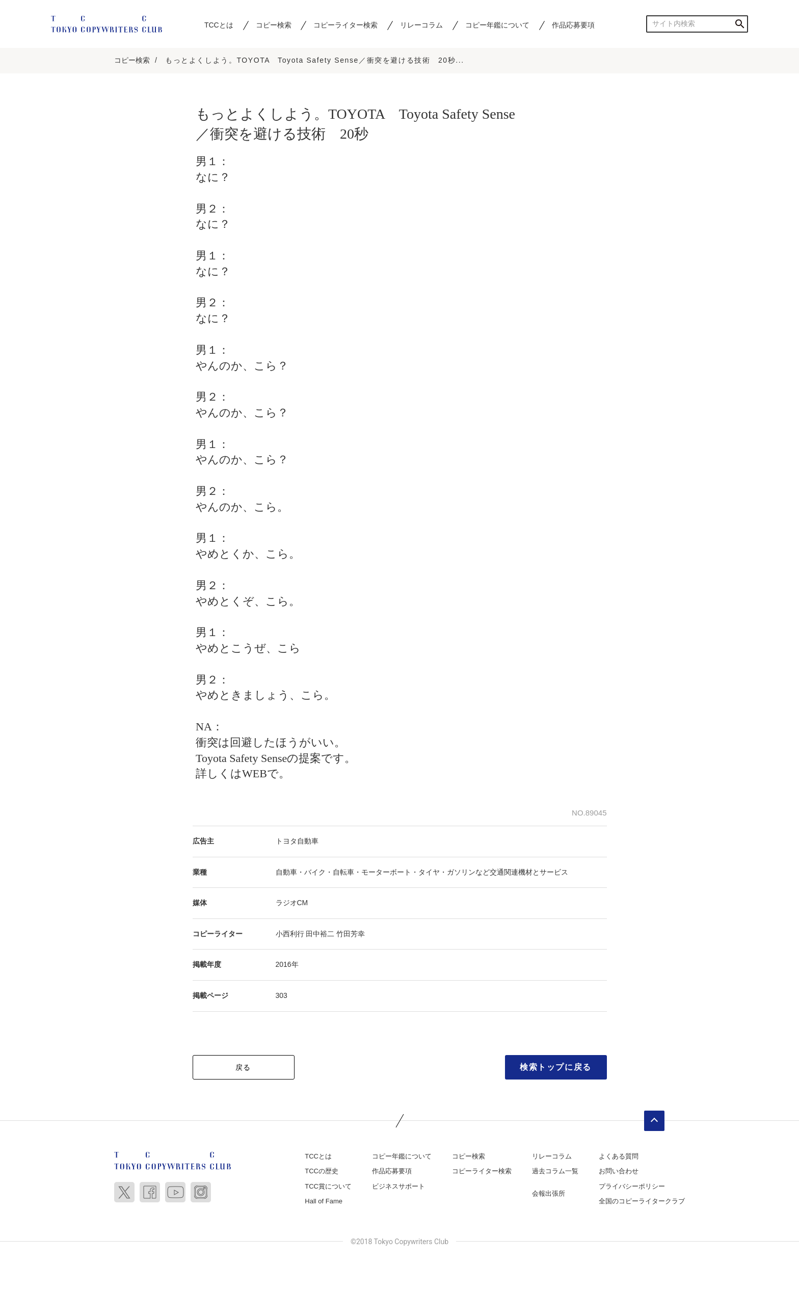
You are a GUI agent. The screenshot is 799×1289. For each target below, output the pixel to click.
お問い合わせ (618, 1172)
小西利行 (290, 935)
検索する (739, 23)
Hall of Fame (323, 1202)
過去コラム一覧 (555, 1172)
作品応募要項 (573, 25)
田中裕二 (320, 935)
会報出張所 (548, 1194)
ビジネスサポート (398, 1187)
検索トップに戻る (556, 1068)
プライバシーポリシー (632, 1187)
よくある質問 (618, 1157)
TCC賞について (328, 1187)
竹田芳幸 (350, 935)
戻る (243, 1068)
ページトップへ (654, 1122)
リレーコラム (421, 25)
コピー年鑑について (497, 25)
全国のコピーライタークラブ (642, 1202)
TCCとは (218, 25)
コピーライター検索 (345, 25)
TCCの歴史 (321, 1172)
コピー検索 (273, 25)
